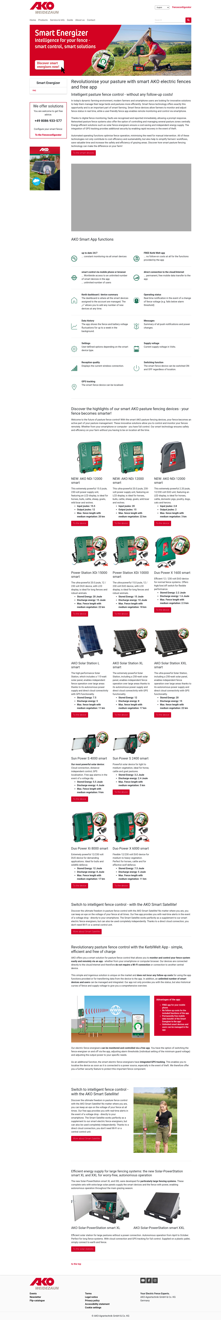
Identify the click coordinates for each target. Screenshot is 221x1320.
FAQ (34, 90)
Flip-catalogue (37, 1300)
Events (33, 1293)
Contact (91, 20)
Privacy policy (92, 1300)
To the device (79, 523)
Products (43, 20)
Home (33, 20)
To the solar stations (83, 1249)
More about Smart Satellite (86, 931)
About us (80, 20)
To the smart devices (83, 152)
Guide (70, 20)
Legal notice (91, 1297)
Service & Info (57, 20)
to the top (76, 1264)
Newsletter (35, 1297)
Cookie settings (93, 1307)
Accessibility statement (97, 1304)
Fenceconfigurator (181, 7)
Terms (88, 1293)
